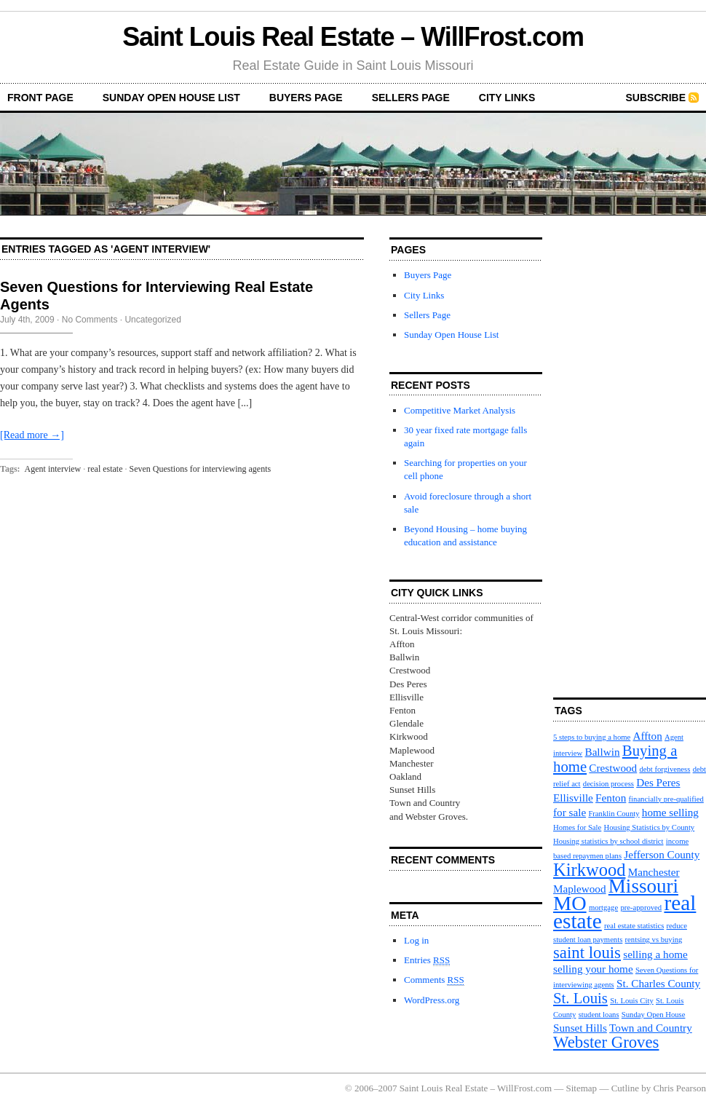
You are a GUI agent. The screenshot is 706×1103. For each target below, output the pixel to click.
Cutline (625, 1088)
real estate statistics (634, 926)
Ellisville (573, 797)
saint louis (587, 953)
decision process (608, 784)
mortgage (603, 908)
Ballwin (602, 752)
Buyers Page (306, 97)
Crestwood (613, 768)
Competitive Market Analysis (459, 410)
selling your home (593, 968)
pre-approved (641, 908)
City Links (507, 97)
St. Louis (580, 998)
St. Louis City (632, 1001)
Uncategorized (152, 320)
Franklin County (613, 814)
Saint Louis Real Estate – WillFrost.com (353, 37)
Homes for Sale (577, 827)
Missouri (643, 886)
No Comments (90, 320)
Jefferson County (661, 854)
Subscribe (656, 97)
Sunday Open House (654, 1015)
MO (570, 903)
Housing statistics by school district (608, 841)
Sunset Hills (580, 1027)
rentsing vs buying (654, 940)
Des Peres (658, 782)
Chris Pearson (679, 1088)
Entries (427, 960)
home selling (670, 812)
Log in (416, 940)
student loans (599, 1015)
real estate (104, 469)
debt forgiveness (664, 769)
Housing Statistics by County (649, 827)
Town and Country (650, 1027)
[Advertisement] (596, 455)
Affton (647, 736)
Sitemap (582, 1088)
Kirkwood (589, 869)
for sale (569, 812)
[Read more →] (32, 435)
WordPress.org (431, 1000)
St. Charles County (658, 983)
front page (40, 97)
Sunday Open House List (171, 97)
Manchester (654, 872)
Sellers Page (411, 97)
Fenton (610, 797)
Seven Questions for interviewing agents (200, 469)
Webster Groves (606, 1042)
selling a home (655, 954)
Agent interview (53, 469)
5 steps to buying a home (591, 737)
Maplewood (579, 888)
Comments (434, 980)
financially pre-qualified (666, 799)
